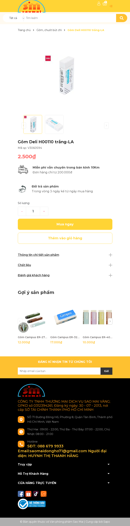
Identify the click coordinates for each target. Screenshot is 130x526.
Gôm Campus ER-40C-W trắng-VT (97, 337)
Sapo (106, 521)
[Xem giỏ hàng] (105, 3)
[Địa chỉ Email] (65, 371)
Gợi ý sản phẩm (36, 292)
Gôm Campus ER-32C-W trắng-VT (65, 337)
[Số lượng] (33, 211)
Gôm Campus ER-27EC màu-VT (32, 337)
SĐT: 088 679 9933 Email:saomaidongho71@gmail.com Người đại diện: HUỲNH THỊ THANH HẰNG (62, 451)
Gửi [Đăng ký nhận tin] (106, 371)
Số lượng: (24, 203)
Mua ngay (65, 224)
